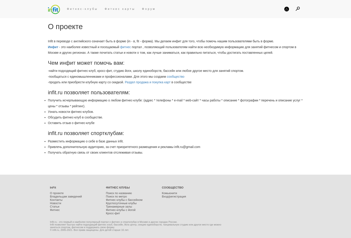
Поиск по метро (116, 196)
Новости (55, 203)
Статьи (54, 206)
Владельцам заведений (66, 196)
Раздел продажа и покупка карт (148, 82)
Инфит (53, 47)
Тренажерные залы (119, 206)
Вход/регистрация (174, 196)
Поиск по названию (119, 193)
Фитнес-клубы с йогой (120, 210)
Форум (149, 9)
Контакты (56, 200)
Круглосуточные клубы (121, 203)
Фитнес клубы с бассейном (124, 200)
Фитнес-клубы (82, 9)
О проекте (57, 193)
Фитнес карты (120, 9)
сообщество (175, 76)
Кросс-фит (113, 213)
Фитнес (55, 210)
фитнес (125, 47)
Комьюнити (169, 193)
